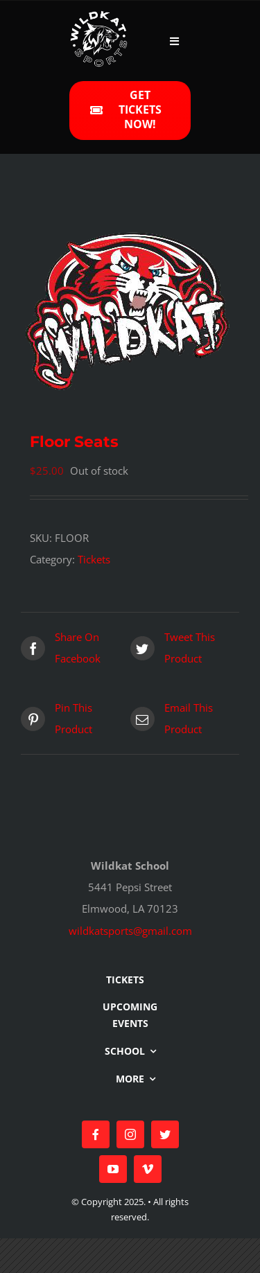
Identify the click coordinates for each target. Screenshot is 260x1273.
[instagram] (130, 1134)
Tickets (94, 559)
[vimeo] (148, 1169)
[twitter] (165, 1134)
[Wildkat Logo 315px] (98, 15)
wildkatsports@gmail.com (130, 931)
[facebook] (96, 1134)
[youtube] (113, 1169)
